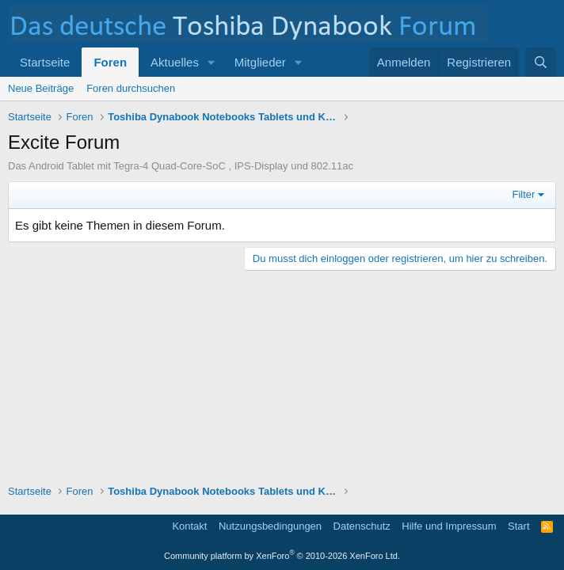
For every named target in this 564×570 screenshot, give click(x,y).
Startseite (45, 62)
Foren (110, 62)
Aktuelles (175, 62)
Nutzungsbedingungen (270, 526)
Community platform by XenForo (282, 555)
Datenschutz (362, 526)
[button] (211, 62)
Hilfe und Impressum (449, 526)
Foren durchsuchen (130, 88)
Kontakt (189, 526)
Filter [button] (524, 194)
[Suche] (540, 62)
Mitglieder (260, 62)
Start (518, 526)
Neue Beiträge (41, 88)
